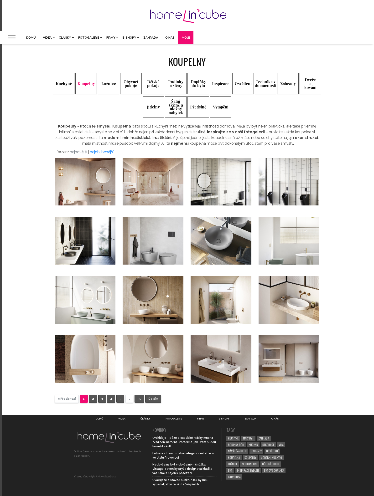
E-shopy (129, 37)
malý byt (248, 438)
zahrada (263, 438)
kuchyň (253, 445)
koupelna (234, 457)
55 (139, 398)
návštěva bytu (237, 451)
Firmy (110, 37)
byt (230, 470)
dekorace (268, 445)
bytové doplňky (274, 470)
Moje (186, 37)
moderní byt (250, 464)
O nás (170, 37)
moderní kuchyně (271, 457)
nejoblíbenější (102, 152)
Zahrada (150, 37)
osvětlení (272, 451)
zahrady (256, 451)
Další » (153, 398)
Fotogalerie (88, 37)
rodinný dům (236, 445)
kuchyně (233, 438)
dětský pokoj (270, 464)
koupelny (250, 457)
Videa (47, 37)
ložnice (232, 464)
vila (281, 445)
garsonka (234, 477)
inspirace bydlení (248, 470)
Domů (31, 37)
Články (65, 37)
